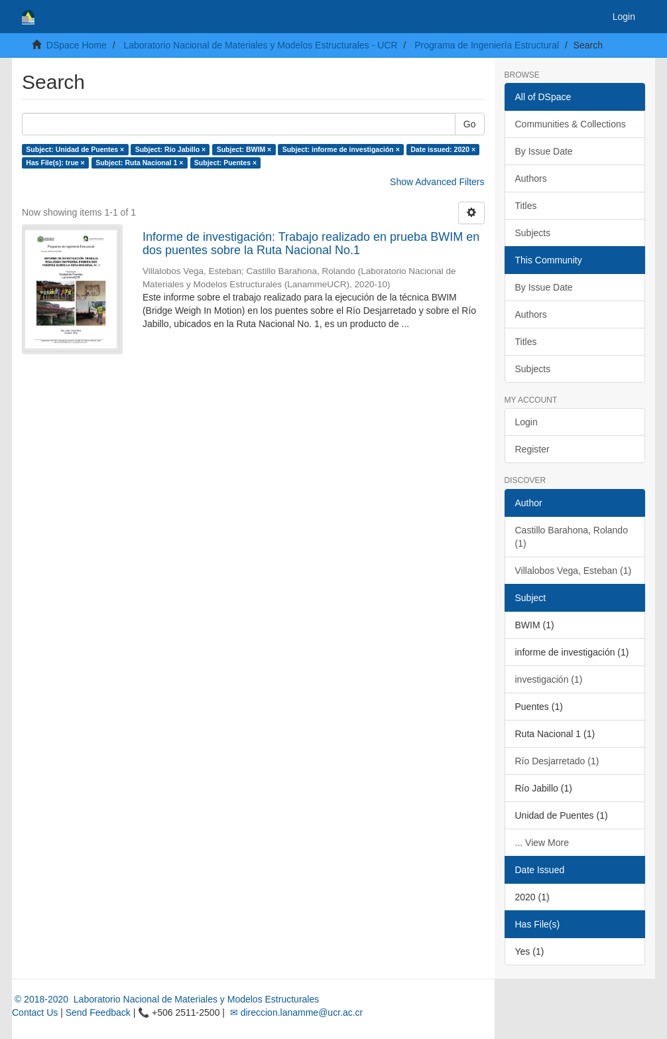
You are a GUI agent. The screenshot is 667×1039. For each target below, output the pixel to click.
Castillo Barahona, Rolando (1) (571, 537)
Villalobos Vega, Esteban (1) (573, 570)
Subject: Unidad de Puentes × (75, 149)
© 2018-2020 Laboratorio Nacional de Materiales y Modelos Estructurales (165, 999)
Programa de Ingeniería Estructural (486, 45)
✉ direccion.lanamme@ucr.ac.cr (295, 1012)
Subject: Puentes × (225, 163)
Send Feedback (98, 1012)
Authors (531, 178)
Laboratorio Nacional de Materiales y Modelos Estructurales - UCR (260, 45)
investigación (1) (549, 679)
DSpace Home (76, 45)
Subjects (533, 233)
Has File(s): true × (55, 163)
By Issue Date (544, 151)
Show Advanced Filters (437, 181)
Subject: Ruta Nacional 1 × (139, 163)
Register (532, 449)
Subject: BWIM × (244, 149)
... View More (542, 842)
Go (469, 124)
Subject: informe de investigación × (341, 149)
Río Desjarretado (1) (557, 761)
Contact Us (35, 1012)
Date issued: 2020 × (442, 149)
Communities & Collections (570, 124)
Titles (526, 205)
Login (526, 422)
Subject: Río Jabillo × (170, 149)
